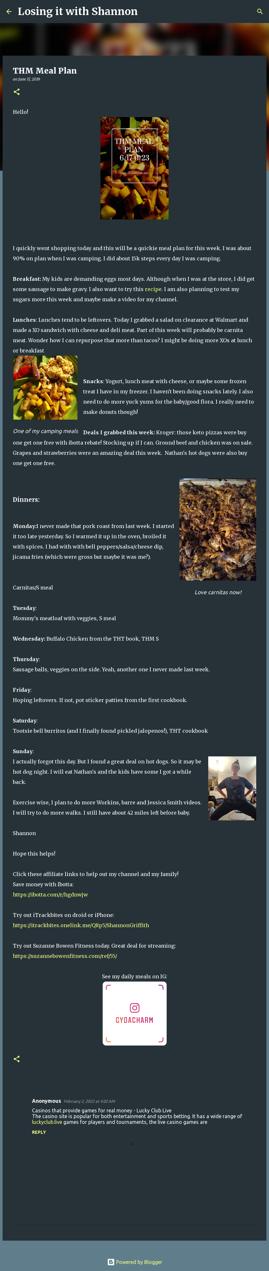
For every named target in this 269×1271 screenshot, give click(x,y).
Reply (39, 1132)
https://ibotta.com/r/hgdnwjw (50, 894)
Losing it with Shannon (78, 11)
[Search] (147, 11)
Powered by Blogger (134, 1262)
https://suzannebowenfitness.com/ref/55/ (65, 956)
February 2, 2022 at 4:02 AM (89, 1101)
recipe (153, 289)
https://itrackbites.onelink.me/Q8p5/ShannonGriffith (81, 925)
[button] (16, 92)
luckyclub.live (47, 1122)
